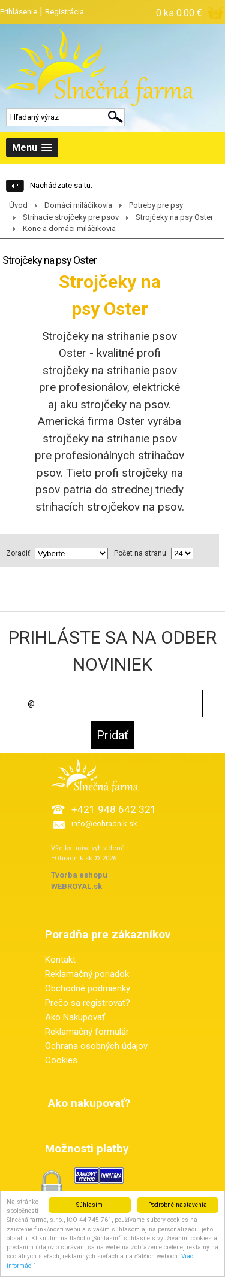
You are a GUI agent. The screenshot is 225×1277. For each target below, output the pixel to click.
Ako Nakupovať (75, 1017)
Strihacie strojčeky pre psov (71, 217)
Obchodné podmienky (87, 988)
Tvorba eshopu (79, 874)
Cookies (61, 1060)
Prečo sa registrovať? (87, 1002)
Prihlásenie (18, 11)
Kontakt (60, 959)
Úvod (18, 205)
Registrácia (64, 11)
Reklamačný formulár (87, 1031)
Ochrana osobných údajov (96, 1046)
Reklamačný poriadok (87, 974)
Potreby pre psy (156, 205)
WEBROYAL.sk (76, 886)
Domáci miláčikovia (78, 205)
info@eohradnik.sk (104, 823)
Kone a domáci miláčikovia (69, 228)
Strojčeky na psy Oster (174, 217)
